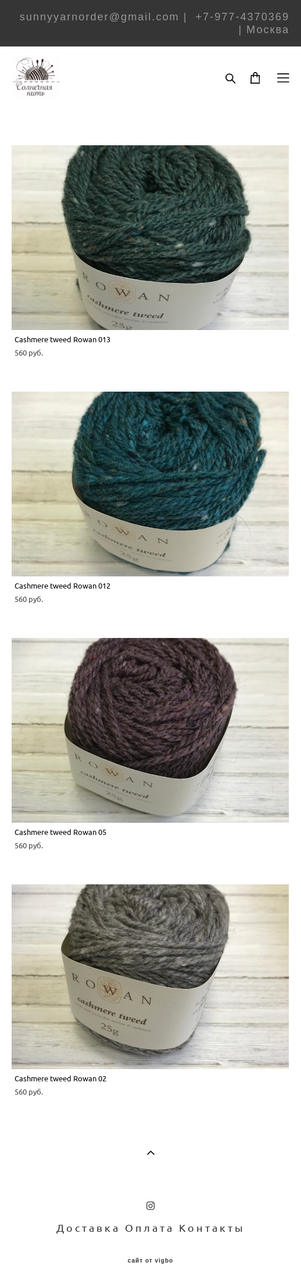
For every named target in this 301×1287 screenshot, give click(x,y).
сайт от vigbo (150, 1261)
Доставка (88, 1228)
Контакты (212, 1228)
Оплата (149, 1228)
